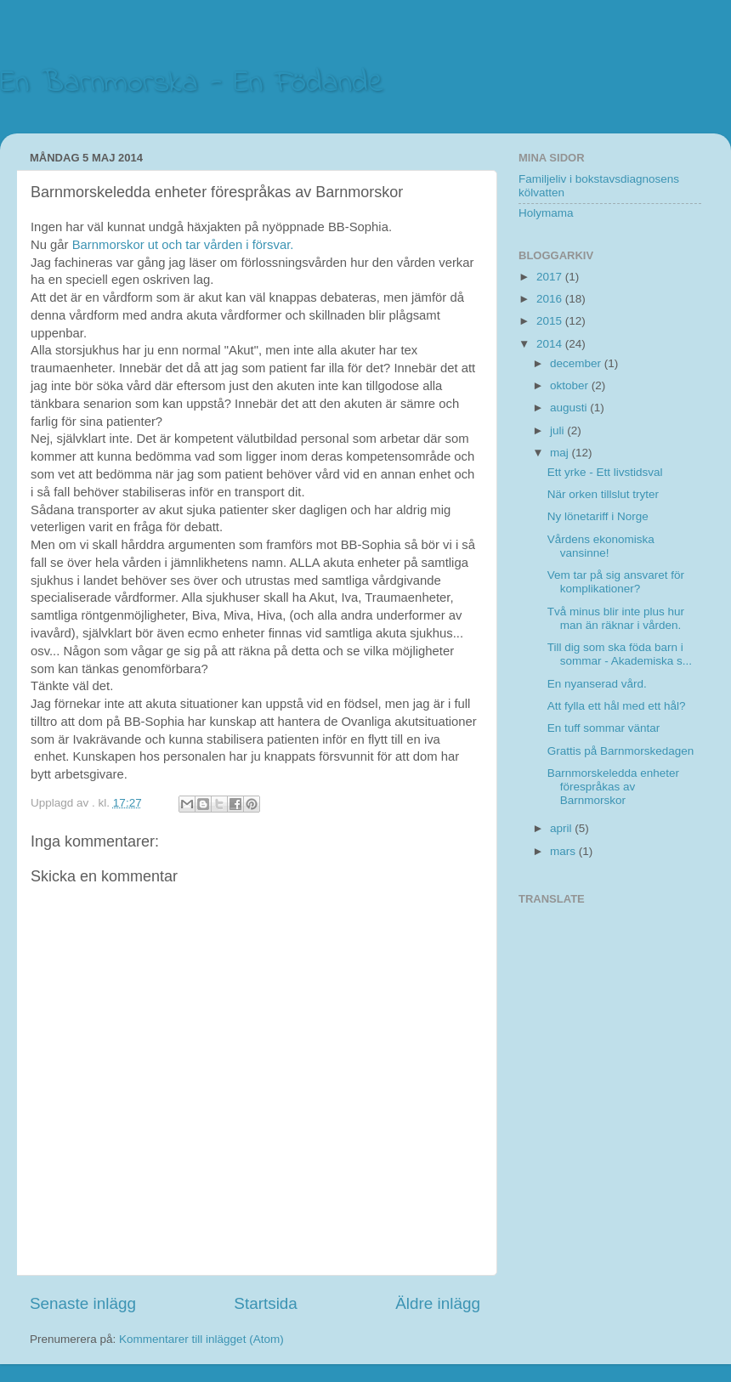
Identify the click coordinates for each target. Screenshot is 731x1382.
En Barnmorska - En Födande (192, 83)
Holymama (546, 213)
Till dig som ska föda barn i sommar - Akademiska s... (619, 654)
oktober (571, 385)
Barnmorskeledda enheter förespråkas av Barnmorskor (613, 787)
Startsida (266, 1303)
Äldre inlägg (437, 1303)
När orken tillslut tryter (603, 494)
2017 (550, 276)
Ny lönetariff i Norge (598, 516)
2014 (550, 343)
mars (564, 851)
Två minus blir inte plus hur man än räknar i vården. (615, 618)
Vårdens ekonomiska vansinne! (600, 546)
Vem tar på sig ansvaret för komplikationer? (615, 582)
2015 (550, 320)
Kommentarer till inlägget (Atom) (201, 1339)
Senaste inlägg (83, 1303)
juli (558, 430)
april (562, 828)
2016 (550, 298)
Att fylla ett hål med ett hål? (616, 705)
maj (561, 452)
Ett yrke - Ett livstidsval (605, 472)
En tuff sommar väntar (603, 728)
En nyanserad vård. (597, 683)
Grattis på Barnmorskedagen (620, 751)
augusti (570, 407)
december (577, 363)
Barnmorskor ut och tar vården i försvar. (183, 245)
